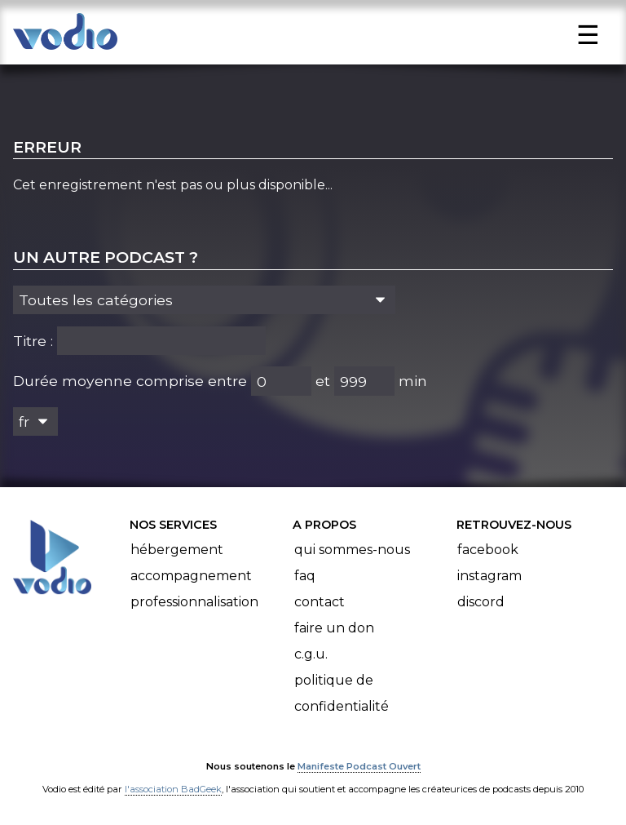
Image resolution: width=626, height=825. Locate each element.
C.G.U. (311, 654)
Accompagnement (191, 575)
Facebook (487, 549)
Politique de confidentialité (341, 693)
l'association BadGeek (173, 789)
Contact (319, 602)
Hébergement (176, 549)
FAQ (304, 575)
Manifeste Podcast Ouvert (359, 766)
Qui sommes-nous (352, 549)
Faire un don (334, 628)
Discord (481, 602)
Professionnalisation (194, 602)
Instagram (489, 575)
